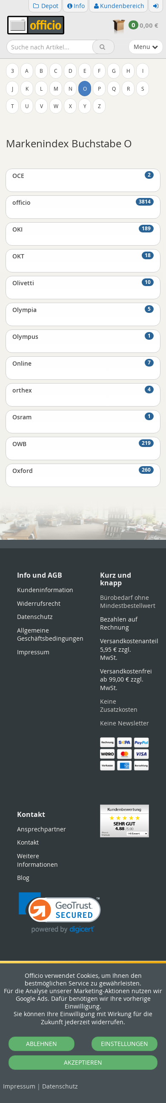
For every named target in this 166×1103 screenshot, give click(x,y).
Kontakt (28, 842)
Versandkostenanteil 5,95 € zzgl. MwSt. (129, 649)
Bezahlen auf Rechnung (118, 623)
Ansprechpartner (41, 829)
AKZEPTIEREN (83, 1062)
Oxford (83, 470)
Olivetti (83, 282)
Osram (83, 417)
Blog (23, 878)
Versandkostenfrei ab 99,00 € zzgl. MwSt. (126, 679)
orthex (83, 390)
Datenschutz (60, 1086)
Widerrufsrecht (38, 603)
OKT (83, 256)
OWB (83, 443)
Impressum (19, 1086)
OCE (83, 175)
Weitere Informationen (37, 860)
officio (83, 202)
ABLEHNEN (41, 1044)
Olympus (83, 336)
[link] (60, 912)
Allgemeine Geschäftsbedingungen (50, 634)
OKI (83, 229)
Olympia (83, 309)
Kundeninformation (45, 590)
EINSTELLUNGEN (124, 1044)
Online (83, 363)
